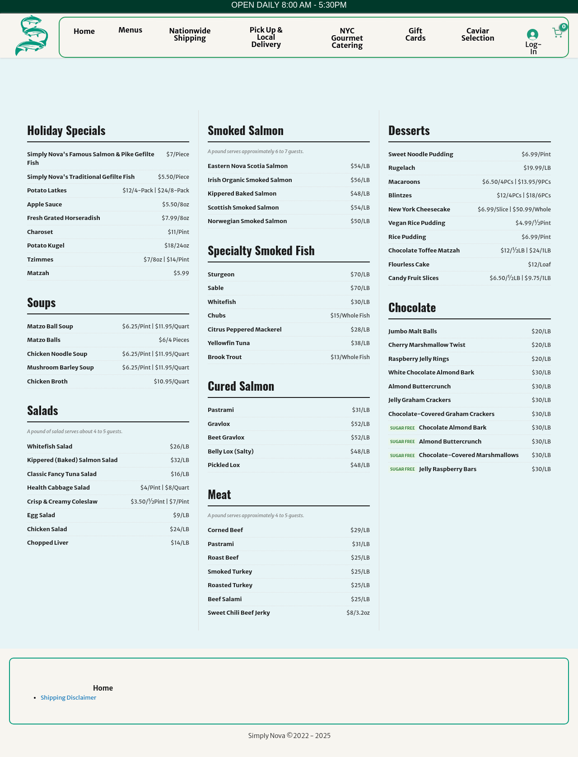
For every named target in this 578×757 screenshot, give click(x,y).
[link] (103, 698)
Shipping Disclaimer (68, 697)
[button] (84, 30)
